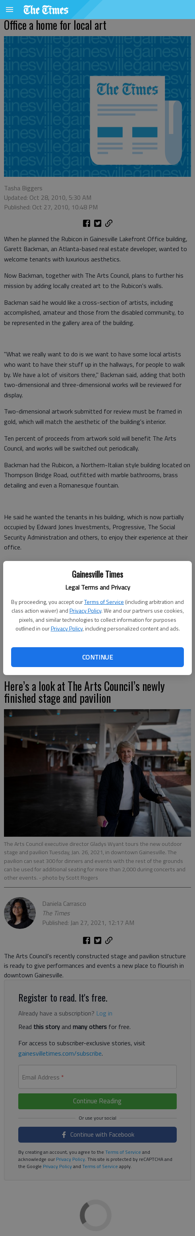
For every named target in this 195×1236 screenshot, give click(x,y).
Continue (97, 657)
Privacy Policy (85, 610)
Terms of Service (104, 602)
